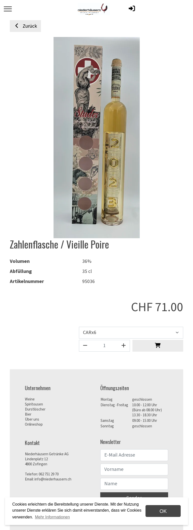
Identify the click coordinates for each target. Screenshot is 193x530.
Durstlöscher (35, 409)
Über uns (32, 419)
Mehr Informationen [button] (52, 517)
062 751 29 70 (49, 474)
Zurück (25, 26)
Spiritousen (34, 404)
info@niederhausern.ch (52, 479)
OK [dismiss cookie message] (163, 511)
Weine (30, 399)
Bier (28, 414)
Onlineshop (34, 424)
